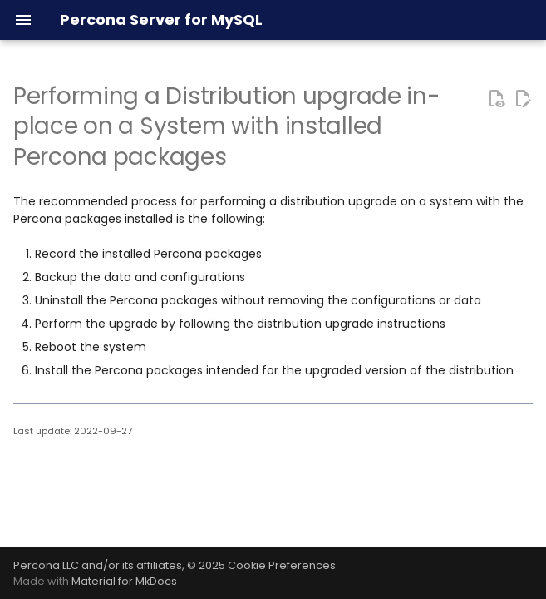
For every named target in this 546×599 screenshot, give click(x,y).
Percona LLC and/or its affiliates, (100, 565)
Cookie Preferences (282, 565)
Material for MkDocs (124, 581)
